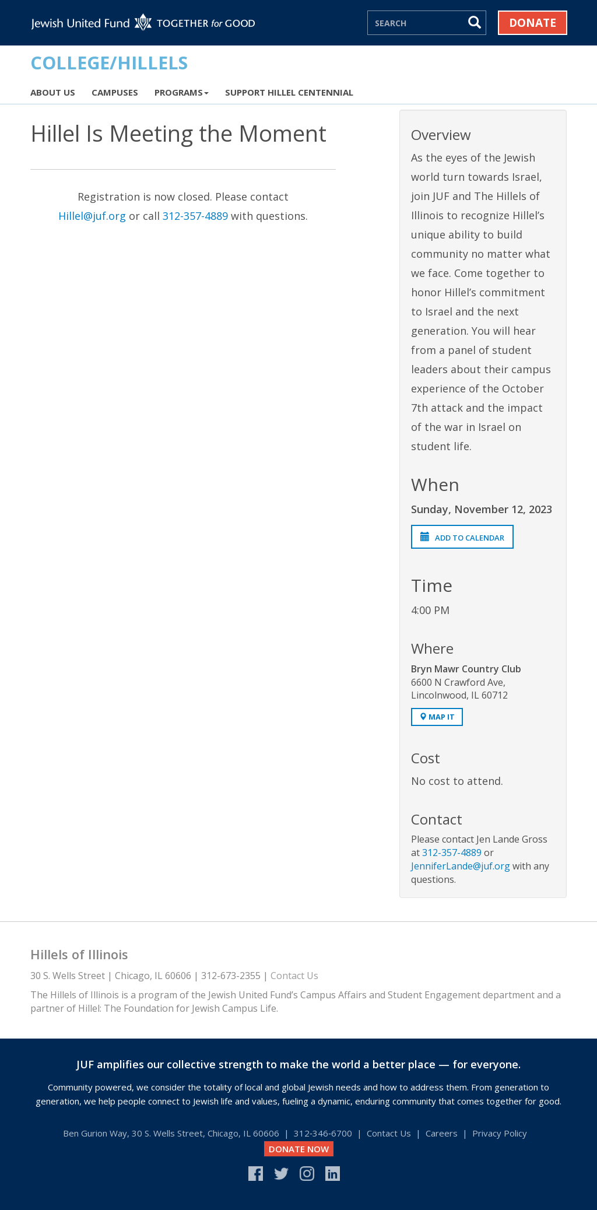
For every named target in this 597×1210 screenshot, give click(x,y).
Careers (442, 1133)
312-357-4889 (195, 216)
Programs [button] (181, 92)
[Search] (416, 22)
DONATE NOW (298, 1149)
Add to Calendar (462, 537)
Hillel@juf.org (92, 216)
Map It (437, 716)
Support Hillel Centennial (289, 92)
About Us (52, 92)
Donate (532, 22)
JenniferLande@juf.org (460, 866)
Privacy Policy (499, 1133)
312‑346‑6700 (323, 1133)
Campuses (115, 92)
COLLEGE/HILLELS (109, 62)
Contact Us (294, 975)
